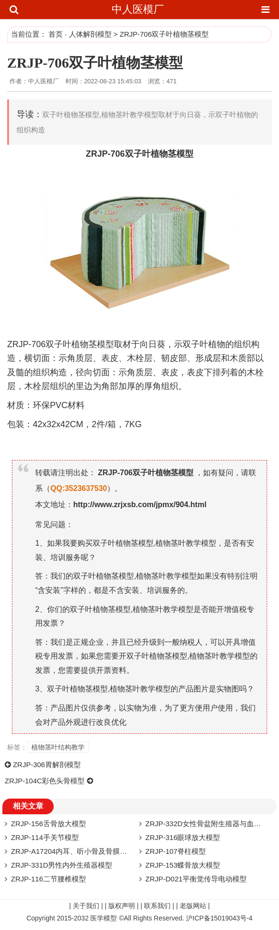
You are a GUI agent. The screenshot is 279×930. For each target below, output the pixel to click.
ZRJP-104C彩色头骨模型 (45, 781)
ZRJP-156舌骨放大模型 (48, 824)
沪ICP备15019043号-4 (219, 918)
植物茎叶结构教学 (58, 747)
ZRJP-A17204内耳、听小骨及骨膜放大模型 (79, 851)
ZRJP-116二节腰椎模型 (48, 879)
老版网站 (193, 906)
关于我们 (86, 906)
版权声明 (121, 906)
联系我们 (157, 906)
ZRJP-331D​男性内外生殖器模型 (61, 865)
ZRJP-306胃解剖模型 (47, 764)
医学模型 (103, 918)
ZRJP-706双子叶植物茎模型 (95, 62)
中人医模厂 (138, 9)
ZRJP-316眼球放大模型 (183, 837)
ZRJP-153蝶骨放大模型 (183, 865)
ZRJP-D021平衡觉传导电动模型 (196, 879)
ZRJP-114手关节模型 (45, 837)
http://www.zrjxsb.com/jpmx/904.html (139, 504)
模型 (184, 154)
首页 (55, 34)
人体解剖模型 (90, 34)
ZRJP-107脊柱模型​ (175, 851)
